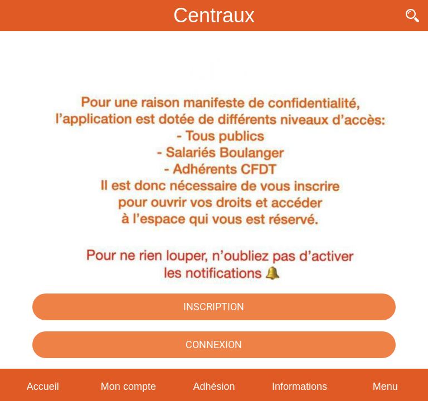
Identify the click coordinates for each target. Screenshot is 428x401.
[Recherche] (412, 15)
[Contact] (383, 15)
